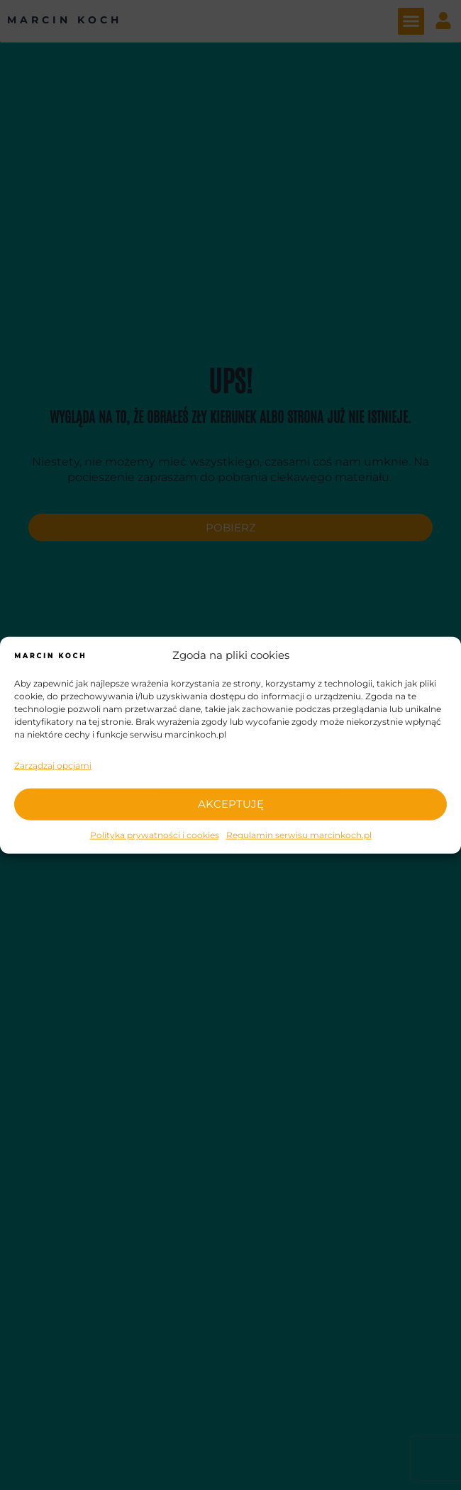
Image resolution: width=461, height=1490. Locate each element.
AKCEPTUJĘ (231, 804)
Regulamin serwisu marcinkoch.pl (299, 834)
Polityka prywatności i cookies (154, 834)
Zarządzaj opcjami (52, 765)
